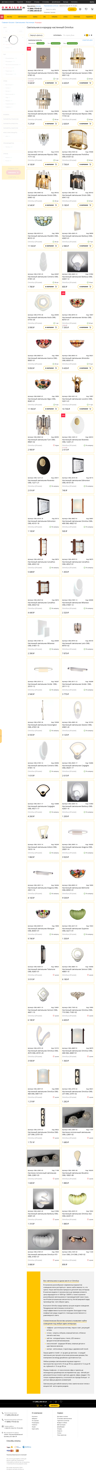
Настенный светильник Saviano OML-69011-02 (77, 74)
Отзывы (36, 2)
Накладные (10, 61)
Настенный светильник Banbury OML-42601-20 (43, 1215)
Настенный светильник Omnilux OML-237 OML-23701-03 (43, 1133)
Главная (5, 22)
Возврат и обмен (62, 1422)
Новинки (34, 1425)
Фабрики (34, 1418)
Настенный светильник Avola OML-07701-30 (42, 318)
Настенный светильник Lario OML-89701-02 (76, 644)
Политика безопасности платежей (16, 1455)
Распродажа (35, 1422)
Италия (9, 157)
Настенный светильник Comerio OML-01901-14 (43, 766)
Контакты (74, 2)
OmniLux (9, 147)
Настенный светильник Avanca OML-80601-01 (43, 359)
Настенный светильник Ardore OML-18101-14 (42, 848)
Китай (8, 160)
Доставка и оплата (8, 2)
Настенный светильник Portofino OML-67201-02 (75, 155)
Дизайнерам (56, 2)
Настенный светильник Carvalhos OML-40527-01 (75, 563)
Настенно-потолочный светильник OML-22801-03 (42, 1174)
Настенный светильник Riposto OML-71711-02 (43, 155)
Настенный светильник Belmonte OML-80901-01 (75, 889)
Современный (11, 104)
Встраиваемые (11, 58)
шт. (39, 1405)
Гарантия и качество (63, 1420)
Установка (45, 2)
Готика (8, 88)
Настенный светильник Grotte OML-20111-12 (77, 685)
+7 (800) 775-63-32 (34, 8)
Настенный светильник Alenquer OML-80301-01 (41, 929)
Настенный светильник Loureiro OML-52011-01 (77, 400)
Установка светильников (64, 1418)
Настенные (30, 22)
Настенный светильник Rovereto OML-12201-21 (75, 440)
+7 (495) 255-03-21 (34, 11)
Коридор (41, 43)
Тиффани (9, 107)
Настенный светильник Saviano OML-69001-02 (43, 115)
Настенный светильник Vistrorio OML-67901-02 (43, 74)
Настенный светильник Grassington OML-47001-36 (42, 726)
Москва (38, 6)
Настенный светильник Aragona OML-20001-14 (77, 848)
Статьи (59, 1433)
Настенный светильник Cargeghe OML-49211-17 (41, 807)
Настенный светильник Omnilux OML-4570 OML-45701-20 (43, 1052)
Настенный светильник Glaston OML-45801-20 (77, 726)
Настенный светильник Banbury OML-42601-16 (77, 807)
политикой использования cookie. (17, 1464)
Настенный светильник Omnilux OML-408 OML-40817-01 (43, 1092)
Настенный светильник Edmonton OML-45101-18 (42, 522)
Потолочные (11, 74)
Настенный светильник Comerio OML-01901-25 (43, 278)
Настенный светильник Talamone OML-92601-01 (41, 970)
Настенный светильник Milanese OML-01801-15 (41, 644)
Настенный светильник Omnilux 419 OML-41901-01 (42, 1255)
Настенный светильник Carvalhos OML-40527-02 (41, 603)
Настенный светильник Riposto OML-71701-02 (77, 115)
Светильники (20, 22)
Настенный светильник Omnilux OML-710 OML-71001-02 (77, 1011)
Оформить (54, 1405)
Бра (8, 41)
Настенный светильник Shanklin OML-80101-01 (43, 237)
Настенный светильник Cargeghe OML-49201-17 (75, 766)
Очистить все (87, 40)
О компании (37, 1413)
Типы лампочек (61, 1435)
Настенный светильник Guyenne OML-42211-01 (75, 929)
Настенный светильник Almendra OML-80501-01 (75, 359)
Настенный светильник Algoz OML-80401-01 (42, 400)
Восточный (9, 85)
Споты (9, 47)
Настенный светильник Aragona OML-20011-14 (43, 889)
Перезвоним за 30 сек (51, 6)
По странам (35, 1420)
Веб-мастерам (61, 1425)
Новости (59, 1431)
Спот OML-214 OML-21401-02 (73, 1254)
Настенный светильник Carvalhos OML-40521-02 (41, 563)
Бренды (65, 2)
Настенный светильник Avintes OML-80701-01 (77, 318)
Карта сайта (35, 1429)
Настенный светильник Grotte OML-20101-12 (42, 685)
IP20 (8, 136)
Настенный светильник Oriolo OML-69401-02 (42, 196)
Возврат (28, 2)
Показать (13, 172)
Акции (34, 1427)
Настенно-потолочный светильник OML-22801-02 (76, 1133)
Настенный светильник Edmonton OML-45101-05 (76, 481)
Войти (92, 2)
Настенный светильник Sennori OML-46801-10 (77, 970)
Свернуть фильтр (36, 35)
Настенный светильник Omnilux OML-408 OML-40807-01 (77, 1052)
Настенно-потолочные (13, 64)
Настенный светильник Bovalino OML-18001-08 (75, 1174)
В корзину (51, 83)
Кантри (8, 91)
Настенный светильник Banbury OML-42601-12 (77, 278)
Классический (10, 94)
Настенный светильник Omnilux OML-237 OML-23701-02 (77, 1092)
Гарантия (20, 2)
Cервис (60, 1413)
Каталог (2, 17)
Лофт (8, 97)
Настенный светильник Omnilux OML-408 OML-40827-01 (77, 522)
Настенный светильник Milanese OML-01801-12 (75, 603)
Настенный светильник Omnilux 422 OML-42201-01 (77, 1215)
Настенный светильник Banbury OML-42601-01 (77, 237)
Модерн (9, 100)
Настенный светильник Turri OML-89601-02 (42, 440)
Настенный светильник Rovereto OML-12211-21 (41, 481)
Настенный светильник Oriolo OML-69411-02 (76, 196)
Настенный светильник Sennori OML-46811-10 (43, 1011)
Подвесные (10, 71)
